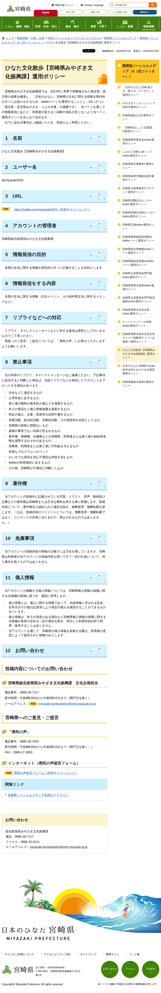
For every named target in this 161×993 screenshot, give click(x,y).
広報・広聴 (37, 38)
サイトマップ (88, 954)
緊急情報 (45, 13)
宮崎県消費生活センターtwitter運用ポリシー (137, 202)
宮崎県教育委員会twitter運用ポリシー (138, 141)
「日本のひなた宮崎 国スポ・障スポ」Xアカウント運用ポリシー (138, 91)
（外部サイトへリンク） (51, 209)
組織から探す (95, 12)
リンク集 (134, 954)
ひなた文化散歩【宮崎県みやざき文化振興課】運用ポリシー (138, 353)
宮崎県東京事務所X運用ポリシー (138, 165)
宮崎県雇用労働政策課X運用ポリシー (138, 178)
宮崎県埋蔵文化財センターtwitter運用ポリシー (138, 214)
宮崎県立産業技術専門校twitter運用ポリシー (137, 275)
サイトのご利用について (19, 954)
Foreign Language (94, 5)
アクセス (130, 968)
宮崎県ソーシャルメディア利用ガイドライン (38, 795)
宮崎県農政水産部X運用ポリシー (138, 383)
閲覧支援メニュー (64, 5)
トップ (10, 38)
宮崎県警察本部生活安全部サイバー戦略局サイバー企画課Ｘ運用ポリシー (138, 338)
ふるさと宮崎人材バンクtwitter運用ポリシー (137, 153)
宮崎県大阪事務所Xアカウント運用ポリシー (138, 190)
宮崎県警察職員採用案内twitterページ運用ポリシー (138, 238)
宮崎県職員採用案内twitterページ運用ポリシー (138, 263)
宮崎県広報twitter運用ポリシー (138, 226)
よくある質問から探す (120, 12)
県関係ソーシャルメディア (120, 38)
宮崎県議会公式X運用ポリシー (138, 117)
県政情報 (22, 38)
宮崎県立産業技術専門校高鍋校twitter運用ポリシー (138, 299)
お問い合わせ (110, 968)
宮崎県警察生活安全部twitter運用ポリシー (136, 311)
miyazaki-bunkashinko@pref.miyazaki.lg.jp (67, 703)
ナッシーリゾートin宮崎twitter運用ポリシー (137, 323)
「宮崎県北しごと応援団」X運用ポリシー (138, 129)
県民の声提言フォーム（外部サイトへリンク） (46, 773)
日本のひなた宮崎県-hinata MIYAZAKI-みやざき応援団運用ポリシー (138, 369)
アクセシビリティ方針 (57, 954)
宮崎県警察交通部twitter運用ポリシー (138, 287)
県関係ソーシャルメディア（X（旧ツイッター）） (139, 71)
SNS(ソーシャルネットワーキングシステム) (74, 38)
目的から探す (70, 12)
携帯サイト (112, 954)
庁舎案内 (150, 968)
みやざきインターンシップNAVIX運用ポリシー (138, 105)
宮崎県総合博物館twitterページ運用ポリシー (138, 251)
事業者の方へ (145, 12)
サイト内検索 (111, 5)
